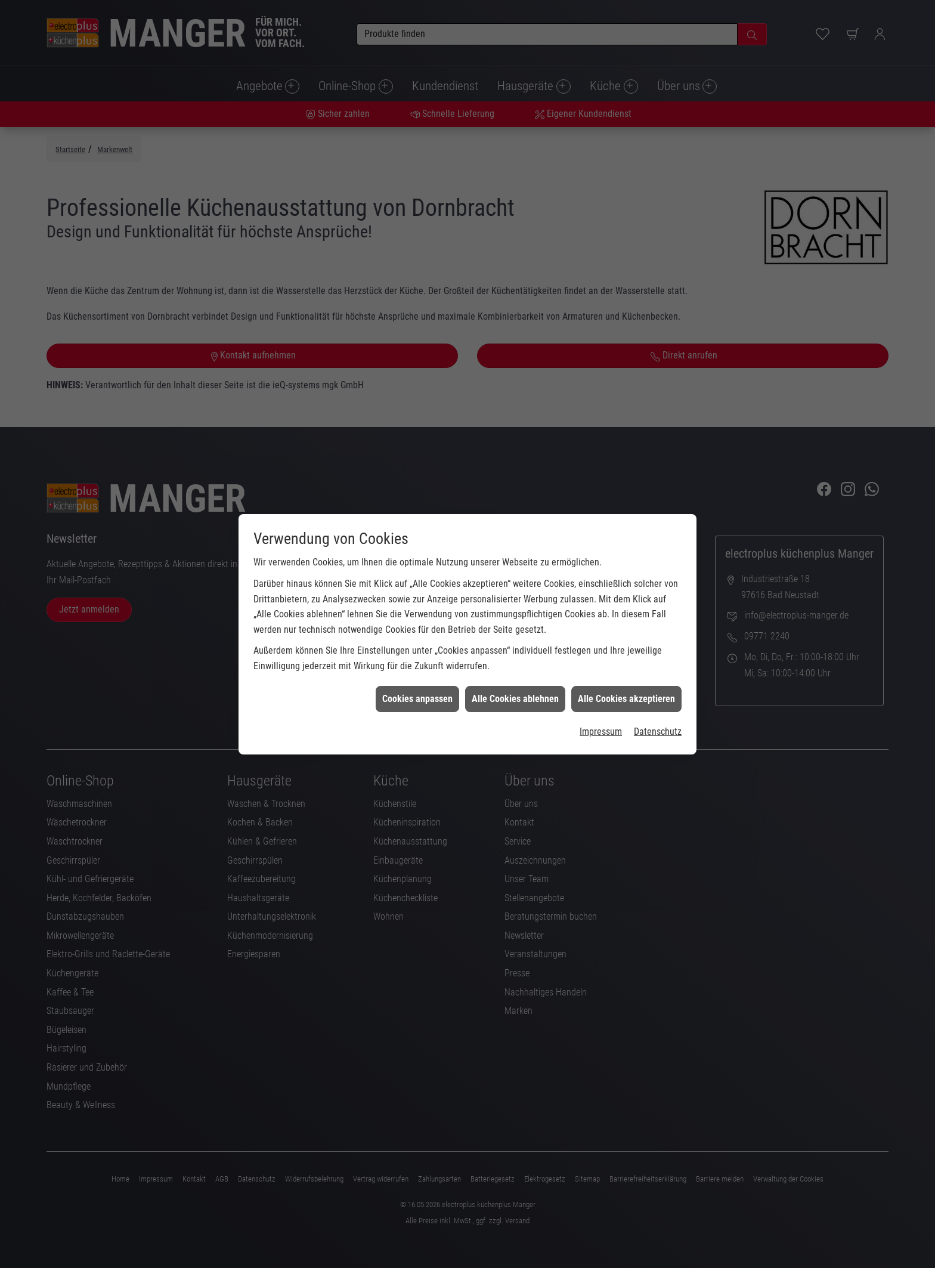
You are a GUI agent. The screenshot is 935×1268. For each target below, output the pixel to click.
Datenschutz (658, 678)
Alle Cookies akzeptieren (626, 645)
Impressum (601, 678)
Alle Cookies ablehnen (515, 645)
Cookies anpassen (417, 645)
